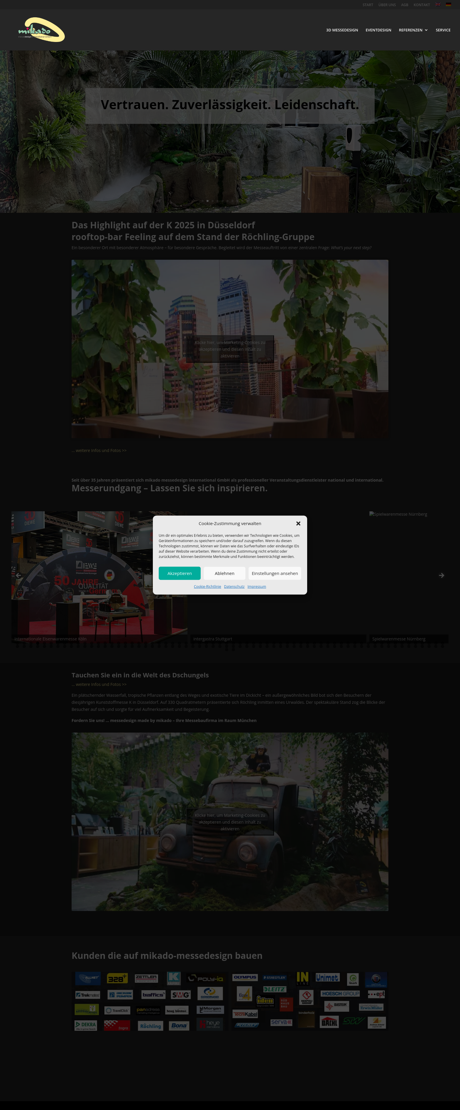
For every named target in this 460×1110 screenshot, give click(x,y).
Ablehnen (224, 573)
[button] (298, 524)
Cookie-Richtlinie (207, 586)
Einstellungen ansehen (275, 573)
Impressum (257, 586)
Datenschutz (234, 586)
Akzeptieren (180, 573)
